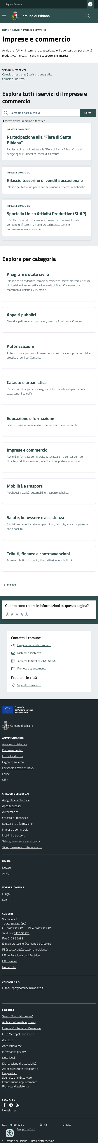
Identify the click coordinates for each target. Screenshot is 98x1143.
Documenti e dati (12, 750)
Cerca (87, 113)
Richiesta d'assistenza (15, 1086)
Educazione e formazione (17, 823)
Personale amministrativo (18, 768)
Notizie (6, 867)
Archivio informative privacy (19, 1022)
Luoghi (6, 893)
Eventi (6, 899)
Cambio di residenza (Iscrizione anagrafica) (27, 74)
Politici (6, 774)
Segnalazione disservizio (17, 1077)
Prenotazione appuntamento (19, 1082)
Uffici (5, 779)
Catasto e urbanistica (15, 817)
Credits (67, 1124)
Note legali (8, 1057)
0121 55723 (21, 933)
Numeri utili (9, 967)
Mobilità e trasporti (13, 835)
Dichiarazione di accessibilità (19, 1063)
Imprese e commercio (18, 129)
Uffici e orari (9, 961)
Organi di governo (13, 762)
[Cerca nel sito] (86, 15)
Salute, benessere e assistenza (21, 841)
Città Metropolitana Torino (18, 1034)
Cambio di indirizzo (13, 79)
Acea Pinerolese (12, 1046)
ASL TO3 (7, 1040)
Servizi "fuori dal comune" (17, 1016)
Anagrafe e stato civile (16, 800)
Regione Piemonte (14, 4)
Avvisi (5, 873)
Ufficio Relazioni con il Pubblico (21, 955)
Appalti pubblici (11, 806)
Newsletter (9, 1110)
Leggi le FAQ (10, 1073)
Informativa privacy (14, 1051)
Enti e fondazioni (12, 756)
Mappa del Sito (26, 1129)
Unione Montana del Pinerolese (21, 1028)
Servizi (16, 30)
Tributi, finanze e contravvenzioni (22, 847)
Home (5, 30)
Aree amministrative (14, 744)
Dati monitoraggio (13, 1124)
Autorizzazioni (10, 812)
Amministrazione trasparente (20, 1068)
